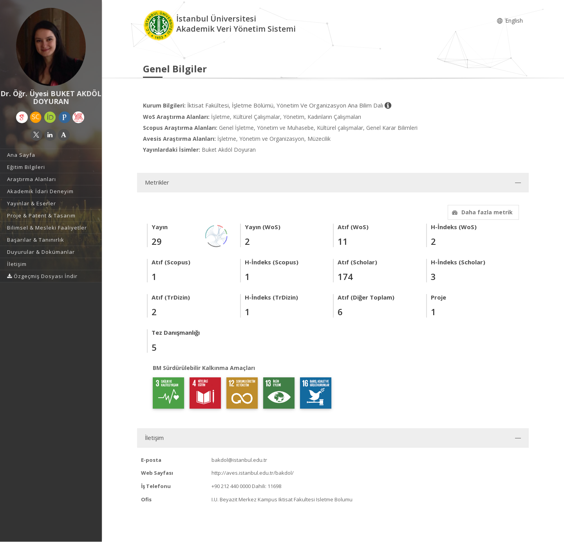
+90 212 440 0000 (231, 486)
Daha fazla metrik (481, 212)
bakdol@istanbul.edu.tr (239, 459)
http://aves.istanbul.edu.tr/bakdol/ (253, 472)
